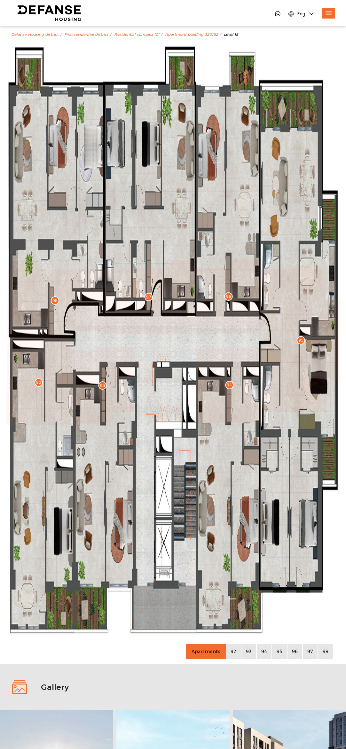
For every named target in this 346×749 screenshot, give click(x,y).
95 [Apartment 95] (279, 651)
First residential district (86, 34)
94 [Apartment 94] (264, 651)
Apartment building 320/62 (191, 34)
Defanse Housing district (35, 34)
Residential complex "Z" (136, 34)
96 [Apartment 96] (295, 651)
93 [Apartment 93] (249, 651)
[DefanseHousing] (49, 13)
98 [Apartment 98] (325, 651)
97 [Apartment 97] (310, 651)
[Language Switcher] (301, 14)
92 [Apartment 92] (233, 651)
